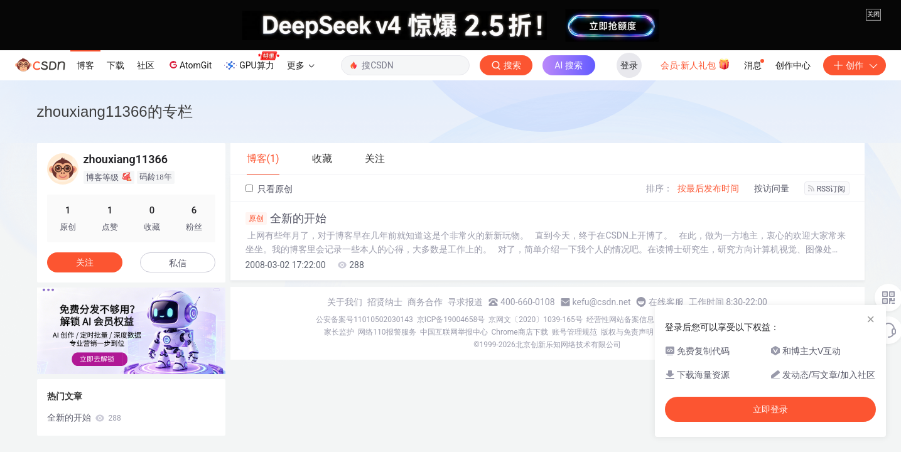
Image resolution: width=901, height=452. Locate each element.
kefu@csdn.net (602, 302)
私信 (177, 263)
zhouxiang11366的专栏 (115, 111)
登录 (629, 65)
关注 (85, 262)
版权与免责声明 (627, 332)
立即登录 (770, 409)
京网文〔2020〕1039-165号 (535, 319)
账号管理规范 (574, 332)
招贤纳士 (384, 302)
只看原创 (269, 189)
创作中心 (793, 65)
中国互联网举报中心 (454, 332)
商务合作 (425, 302)
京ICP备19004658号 (451, 319)
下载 (115, 65)
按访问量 (771, 188)
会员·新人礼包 (695, 64)
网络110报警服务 (387, 332)
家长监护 (339, 332)
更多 (301, 65)
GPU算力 (251, 61)
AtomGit (189, 64)
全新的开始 (285, 218)
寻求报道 (465, 302)
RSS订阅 (827, 189)
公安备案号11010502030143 (364, 319)
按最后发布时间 (708, 188)
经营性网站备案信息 (620, 319)
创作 (854, 65)
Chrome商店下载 (520, 332)
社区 (145, 65)
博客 (85, 65)
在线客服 (666, 302)
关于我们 (344, 302)
